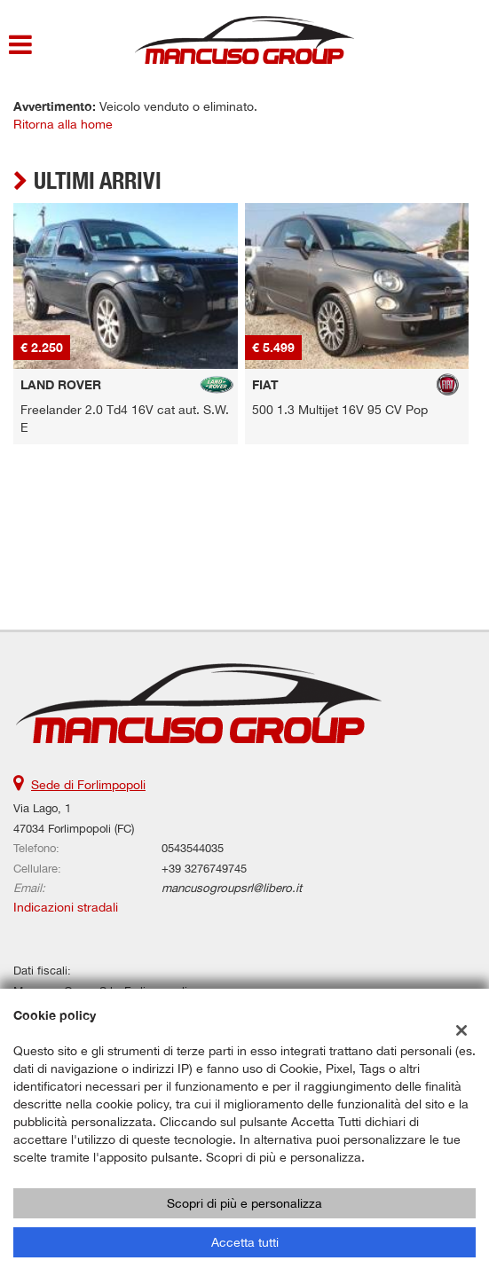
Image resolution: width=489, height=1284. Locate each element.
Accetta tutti (245, 1242)
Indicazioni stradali (65, 907)
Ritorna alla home (63, 124)
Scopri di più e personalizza (244, 1203)
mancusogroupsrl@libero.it (232, 888)
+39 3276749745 (204, 868)
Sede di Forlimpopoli (88, 785)
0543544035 (193, 848)
